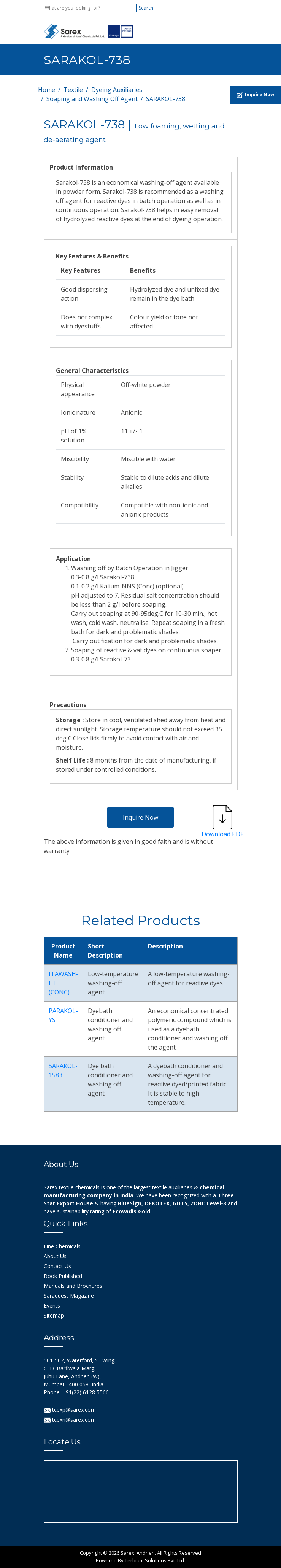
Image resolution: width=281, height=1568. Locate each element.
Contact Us (57, 1266)
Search (146, 8)
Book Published (63, 1275)
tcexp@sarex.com (70, 1409)
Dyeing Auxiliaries (116, 90)
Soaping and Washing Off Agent (92, 99)
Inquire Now (140, 817)
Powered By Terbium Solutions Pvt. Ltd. (140, 1560)
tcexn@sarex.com (70, 1419)
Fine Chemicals (62, 1246)
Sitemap (54, 1315)
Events (52, 1305)
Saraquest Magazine (69, 1295)
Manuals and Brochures (73, 1285)
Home (46, 90)
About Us (55, 1256)
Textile (73, 90)
